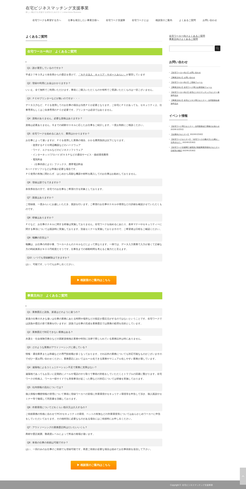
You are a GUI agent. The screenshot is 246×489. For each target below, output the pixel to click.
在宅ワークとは (140, 20)
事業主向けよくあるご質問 (183, 39)
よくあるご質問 (187, 20)
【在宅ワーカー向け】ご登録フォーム (187, 82)
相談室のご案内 (163, 20)
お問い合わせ (210, 20)
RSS (218, 485)
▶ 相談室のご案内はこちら (93, 280)
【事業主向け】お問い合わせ (183, 77)
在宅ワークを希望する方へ (46, 20)
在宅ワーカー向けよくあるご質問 (187, 36)
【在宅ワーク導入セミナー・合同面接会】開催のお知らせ (195, 126)
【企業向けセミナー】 (180, 134)
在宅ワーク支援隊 (115, 20)
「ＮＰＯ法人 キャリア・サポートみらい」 (102, 74)
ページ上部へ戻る (243, 476)
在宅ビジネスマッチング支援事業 (57, 8)
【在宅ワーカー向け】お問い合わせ (186, 72)
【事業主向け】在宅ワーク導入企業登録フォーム (191, 87)
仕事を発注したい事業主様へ (83, 20)
